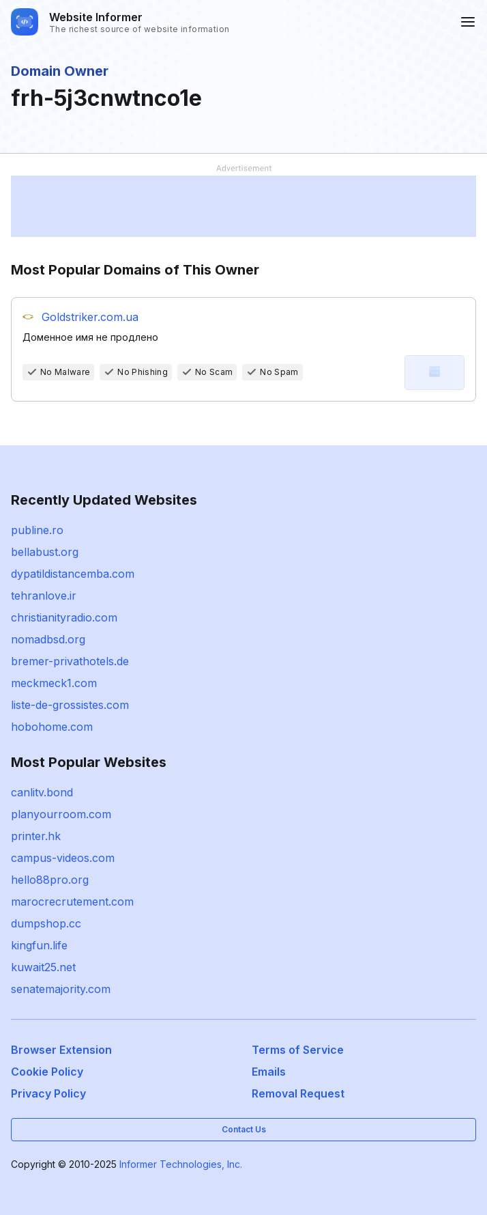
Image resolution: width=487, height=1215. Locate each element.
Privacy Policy (48, 1093)
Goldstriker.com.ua (90, 317)
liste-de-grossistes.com (70, 705)
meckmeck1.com (54, 683)
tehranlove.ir (43, 595)
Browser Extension (61, 1050)
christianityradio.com (64, 617)
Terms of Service (298, 1050)
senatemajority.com (60, 989)
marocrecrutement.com (72, 901)
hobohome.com (52, 727)
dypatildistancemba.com (72, 574)
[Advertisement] (243, 206)
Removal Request (298, 1093)
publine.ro (37, 530)
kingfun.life (39, 945)
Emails (269, 1071)
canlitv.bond (42, 792)
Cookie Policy (47, 1071)
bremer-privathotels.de (70, 661)
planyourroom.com (61, 814)
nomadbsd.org (48, 639)
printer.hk (36, 836)
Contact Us (244, 1129)
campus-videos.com (63, 858)
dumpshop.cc (46, 923)
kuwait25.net (43, 967)
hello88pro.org (50, 879)
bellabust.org (44, 552)
